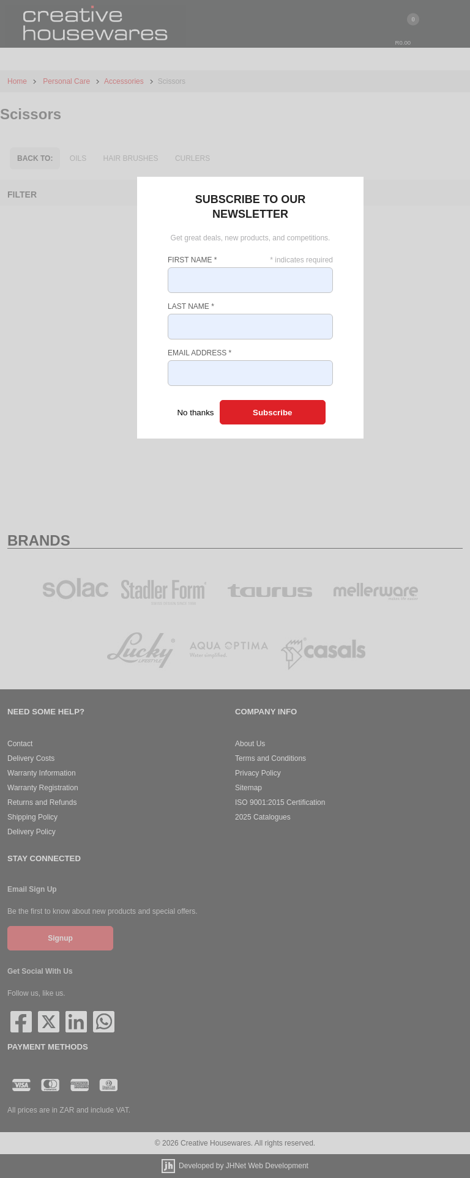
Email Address (199, 353)
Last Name (191, 306)
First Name (192, 260)
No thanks (195, 412)
